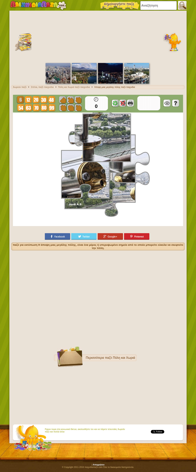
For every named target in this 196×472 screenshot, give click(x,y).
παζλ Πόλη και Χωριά (120, 358)
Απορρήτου (98, 464)
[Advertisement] (98, 36)
